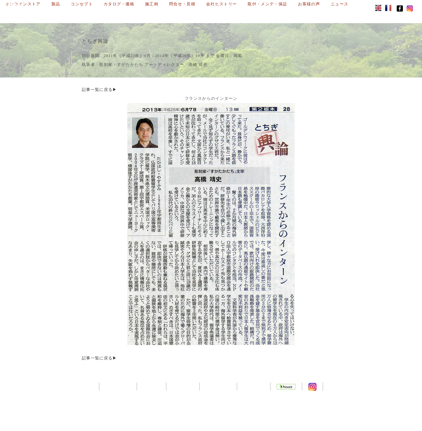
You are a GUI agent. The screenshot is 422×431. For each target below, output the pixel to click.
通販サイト (254, 385)
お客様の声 (151, 15)
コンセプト (166, 6)
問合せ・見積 (267, 6)
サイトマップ (218, 385)
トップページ (115, 385)
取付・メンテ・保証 (109, 15)
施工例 (236, 6)
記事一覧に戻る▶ (99, 89)
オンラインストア (107, 6)
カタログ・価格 (203, 6)
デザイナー (181, 385)
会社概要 (149, 385)
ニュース (181, 15)
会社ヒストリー (306, 6)
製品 (140, 6)
